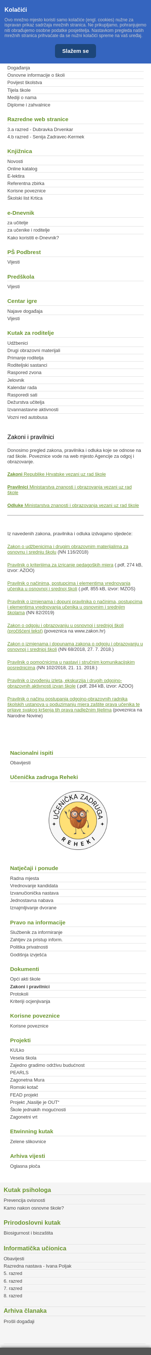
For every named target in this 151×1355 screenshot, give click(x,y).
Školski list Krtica (25, 198)
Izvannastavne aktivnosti (32, 409)
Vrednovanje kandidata (34, 885)
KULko (17, 1050)
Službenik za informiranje (36, 932)
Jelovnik (15, 380)
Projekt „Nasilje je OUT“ (34, 1102)
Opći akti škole (25, 979)
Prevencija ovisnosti (24, 1200)
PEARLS (19, 1072)
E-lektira (16, 176)
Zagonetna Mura (27, 1080)
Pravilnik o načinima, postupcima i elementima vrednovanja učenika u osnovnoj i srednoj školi (68, 585)
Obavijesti (20, 762)
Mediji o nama (22, 97)
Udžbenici (17, 343)
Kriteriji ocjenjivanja (30, 1001)
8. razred (13, 1295)
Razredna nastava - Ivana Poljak (37, 1266)
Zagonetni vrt (23, 1117)
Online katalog (22, 168)
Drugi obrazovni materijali (33, 350)
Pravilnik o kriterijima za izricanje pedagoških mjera (60, 565)
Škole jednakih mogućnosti (38, 1109)
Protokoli (19, 994)
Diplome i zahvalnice (28, 105)
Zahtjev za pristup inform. (36, 939)
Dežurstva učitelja (25, 402)
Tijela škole (19, 90)
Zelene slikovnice (28, 1141)
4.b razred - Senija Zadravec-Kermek (45, 137)
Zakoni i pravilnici (29, 986)
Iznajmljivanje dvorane (33, 907)
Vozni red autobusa (27, 417)
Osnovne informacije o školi (36, 75)
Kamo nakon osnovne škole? (34, 1208)
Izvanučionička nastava (34, 893)
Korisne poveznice (26, 190)
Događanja (18, 67)
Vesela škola (23, 1058)
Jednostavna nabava (31, 900)
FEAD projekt (24, 1095)
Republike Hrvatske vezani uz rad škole (56, 474)
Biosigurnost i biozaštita (28, 1233)
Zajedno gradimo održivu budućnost (47, 1065)
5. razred (13, 1273)
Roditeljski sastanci (27, 365)
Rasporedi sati (22, 395)
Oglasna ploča (25, 1166)
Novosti (15, 161)
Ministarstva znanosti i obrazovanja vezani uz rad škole (73, 505)
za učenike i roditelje (28, 230)
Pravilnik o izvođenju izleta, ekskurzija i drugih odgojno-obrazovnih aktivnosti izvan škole (64, 683)
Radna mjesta (24, 878)
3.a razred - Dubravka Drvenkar (40, 129)
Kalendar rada (22, 387)
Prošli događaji (19, 1321)
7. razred (13, 1288)
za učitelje (17, 222)
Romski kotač (24, 1087)
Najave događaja (25, 311)
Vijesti (13, 262)
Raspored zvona (24, 372)
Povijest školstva (24, 82)
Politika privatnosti (29, 947)
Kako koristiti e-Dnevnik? (33, 237)
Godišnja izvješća (28, 954)
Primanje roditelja (25, 358)
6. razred (13, 1281)
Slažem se (75, 51)
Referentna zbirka (25, 183)
